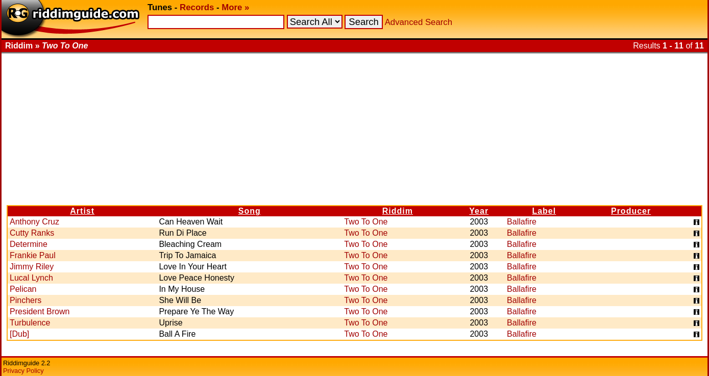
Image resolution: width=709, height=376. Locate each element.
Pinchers (25, 300)
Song (249, 211)
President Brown (39, 311)
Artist (82, 211)
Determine (28, 244)
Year (478, 211)
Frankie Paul (33, 255)
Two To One (365, 221)
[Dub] (19, 334)
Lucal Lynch (31, 277)
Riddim (397, 211)
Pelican (23, 289)
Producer (631, 211)
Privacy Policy (23, 370)
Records (197, 7)
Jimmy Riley (32, 266)
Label (544, 211)
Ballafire (521, 221)
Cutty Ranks (32, 233)
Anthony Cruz (34, 221)
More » (235, 7)
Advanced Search (418, 22)
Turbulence (30, 322)
